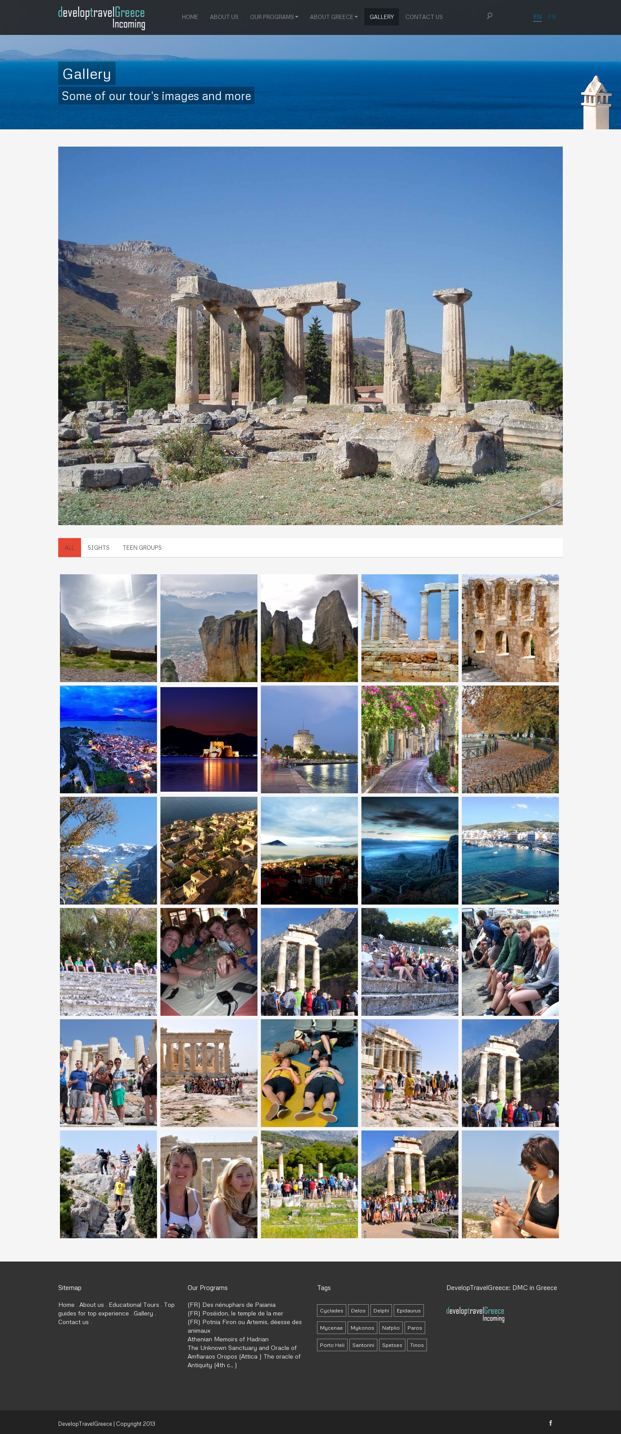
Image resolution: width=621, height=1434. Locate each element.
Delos (358, 1310)
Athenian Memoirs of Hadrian (228, 1339)
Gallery (382, 16)
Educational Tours (134, 1304)
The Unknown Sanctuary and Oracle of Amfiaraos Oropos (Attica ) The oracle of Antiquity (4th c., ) (244, 1356)
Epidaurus (409, 1310)
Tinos (417, 1345)
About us (224, 16)
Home (190, 16)
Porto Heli (332, 1345)
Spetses (392, 1345)
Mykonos (362, 1327)
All (70, 547)
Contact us (424, 16)
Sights (99, 547)
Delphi (381, 1310)
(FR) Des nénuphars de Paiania (232, 1304)
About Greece (334, 16)
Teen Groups (142, 547)
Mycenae (331, 1327)
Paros (415, 1327)
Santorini (363, 1345)
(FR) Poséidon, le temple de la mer (235, 1313)
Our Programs (274, 16)
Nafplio (391, 1327)
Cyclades (331, 1310)
